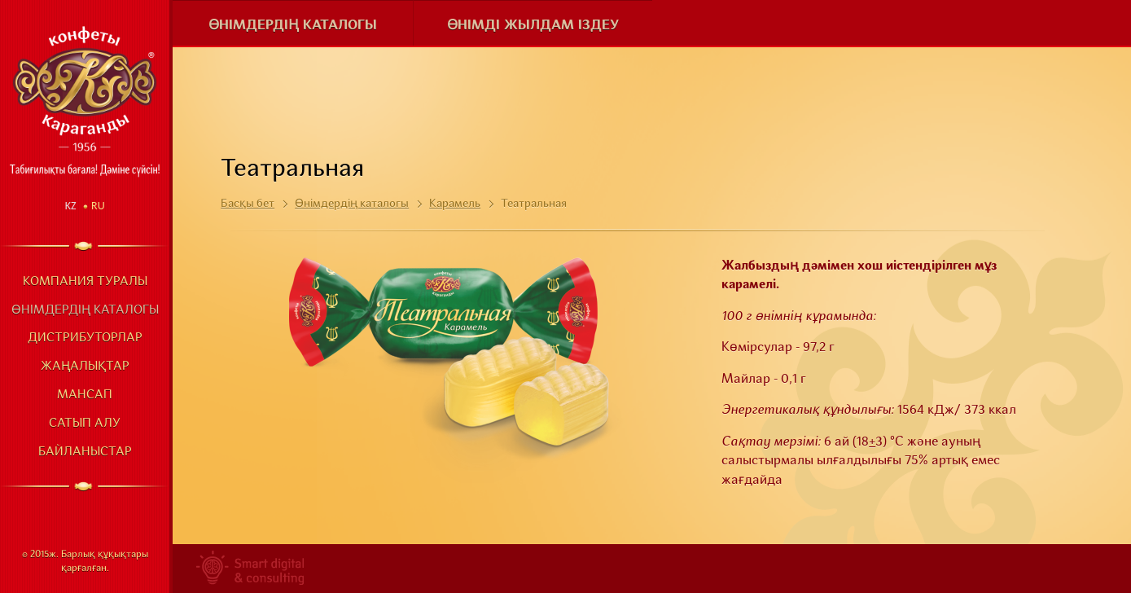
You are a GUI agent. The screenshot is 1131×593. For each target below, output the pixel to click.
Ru (98, 206)
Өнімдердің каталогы (85, 311)
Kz (71, 206)
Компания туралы (85, 282)
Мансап (84, 395)
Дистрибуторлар (85, 338)
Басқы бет (247, 203)
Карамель (454, 203)
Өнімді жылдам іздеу (533, 26)
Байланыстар (85, 452)
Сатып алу (85, 424)
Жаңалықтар (85, 367)
